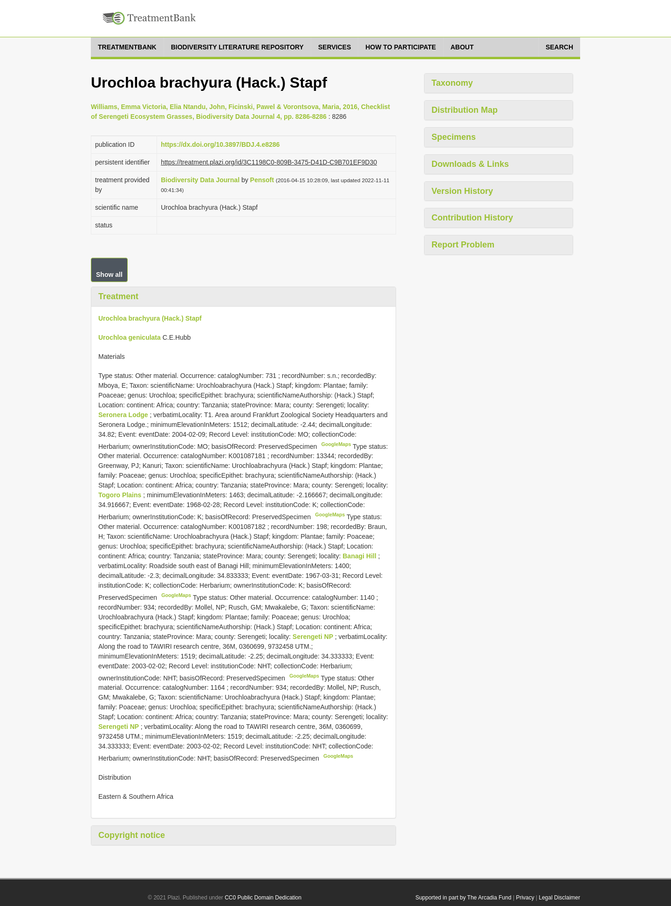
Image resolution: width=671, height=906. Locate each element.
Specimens (453, 137)
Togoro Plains (120, 495)
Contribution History (472, 217)
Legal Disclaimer (559, 897)
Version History (462, 191)
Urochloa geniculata (129, 337)
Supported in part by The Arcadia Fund (463, 897)
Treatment (118, 296)
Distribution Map (464, 110)
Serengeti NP (314, 636)
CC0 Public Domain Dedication (263, 897)
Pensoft (262, 180)
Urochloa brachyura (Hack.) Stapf (150, 318)
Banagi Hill (360, 556)
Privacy (525, 897)
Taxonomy (452, 83)
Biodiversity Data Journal (200, 180)
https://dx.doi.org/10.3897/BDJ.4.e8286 (220, 144)
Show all (109, 274)
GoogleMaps (336, 444)
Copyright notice (131, 835)
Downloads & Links (470, 164)
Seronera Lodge (124, 415)
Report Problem (462, 244)
